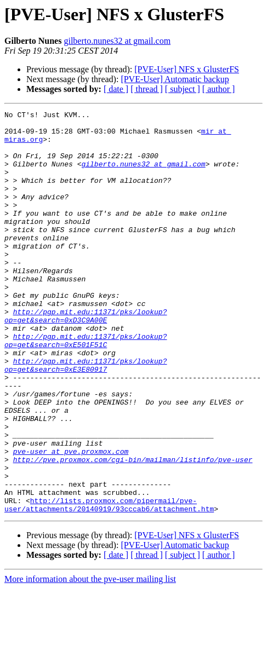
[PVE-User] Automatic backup (175, 79)
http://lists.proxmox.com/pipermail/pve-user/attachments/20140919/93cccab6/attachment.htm (109, 584)
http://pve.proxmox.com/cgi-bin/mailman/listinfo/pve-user (133, 530)
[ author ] (218, 89)
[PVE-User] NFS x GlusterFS (186, 69)
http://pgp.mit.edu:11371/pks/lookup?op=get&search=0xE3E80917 (85, 416)
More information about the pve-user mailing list (90, 659)
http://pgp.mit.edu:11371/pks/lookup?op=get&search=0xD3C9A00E (85, 357)
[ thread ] (146, 89)
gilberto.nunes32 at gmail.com (117, 40)
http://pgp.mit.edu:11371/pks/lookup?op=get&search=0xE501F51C (85, 387)
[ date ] (116, 89)
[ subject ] (182, 89)
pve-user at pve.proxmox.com (71, 520)
